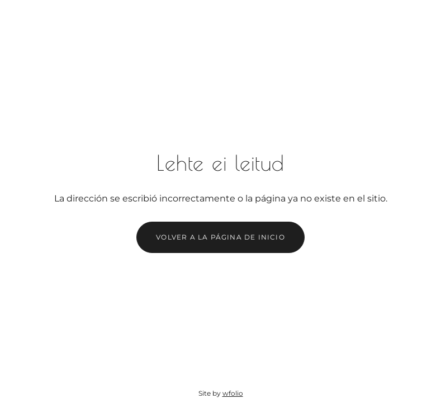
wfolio (232, 393)
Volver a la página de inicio (220, 237)
